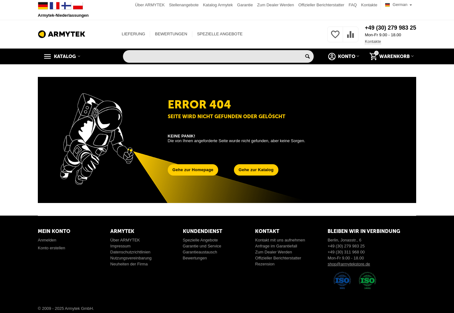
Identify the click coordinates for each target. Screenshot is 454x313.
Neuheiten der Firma (129, 264)
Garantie (245, 5)
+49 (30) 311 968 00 (346, 252)
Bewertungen (195, 258)
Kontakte (369, 5)
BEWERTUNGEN (171, 34)
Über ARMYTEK (150, 5)
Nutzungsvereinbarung (131, 258)
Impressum (120, 246)
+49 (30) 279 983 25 (390, 28)
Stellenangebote (184, 5)
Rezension (265, 264)
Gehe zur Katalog (256, 169)
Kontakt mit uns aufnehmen (280, 240)
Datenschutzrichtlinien (130, 252)
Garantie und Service (202, 246)
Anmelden (47, 240)
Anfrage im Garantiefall (276, 246)
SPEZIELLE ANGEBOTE (220, 34)
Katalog (65, 56)
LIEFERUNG (133, 34)
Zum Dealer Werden (275, 5)
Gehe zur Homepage (192, 169)
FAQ (353, 5)
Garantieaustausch (200, 252)
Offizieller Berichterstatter (321, 5)
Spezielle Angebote (200, 240)
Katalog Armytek (218, 5)
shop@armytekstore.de (349, 264)
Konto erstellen (51, 248)
